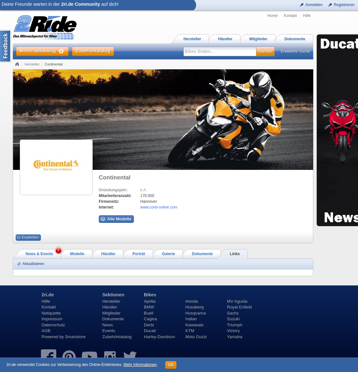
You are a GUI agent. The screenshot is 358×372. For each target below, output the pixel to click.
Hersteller (32, 64)
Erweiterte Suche (295, 51)
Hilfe (307, 15)
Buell (148, 313)
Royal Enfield (239, 307)
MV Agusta (237, 301)
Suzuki (233, 318)
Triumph (234, 325)
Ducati (150, 330)
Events (108, 330)
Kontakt (290, 15)
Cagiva (150, 318)
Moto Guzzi (196, 336)
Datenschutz (53, 325)
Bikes (150, 294)
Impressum (52, 318)
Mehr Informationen (140, 364)
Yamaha (234, 336)
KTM (189, 330)
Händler (109, 307)
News (107, 325)
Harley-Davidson (159, 336)
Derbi (149, 325)
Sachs (233, 313)
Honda (191, 301)
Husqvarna (195, 313)
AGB (46, 330)
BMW (149, 307)
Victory (233, 330)
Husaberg (194, 307)
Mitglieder (111, 313)
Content (5, 46)
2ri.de (48, 294)
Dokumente (113, 318)
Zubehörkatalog (117, 336)
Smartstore (75, 336)
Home (273, 15)
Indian (191, 318)
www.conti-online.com (158, 207)
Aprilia (150, 301)
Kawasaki (194, 325)
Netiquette (51, 313)
